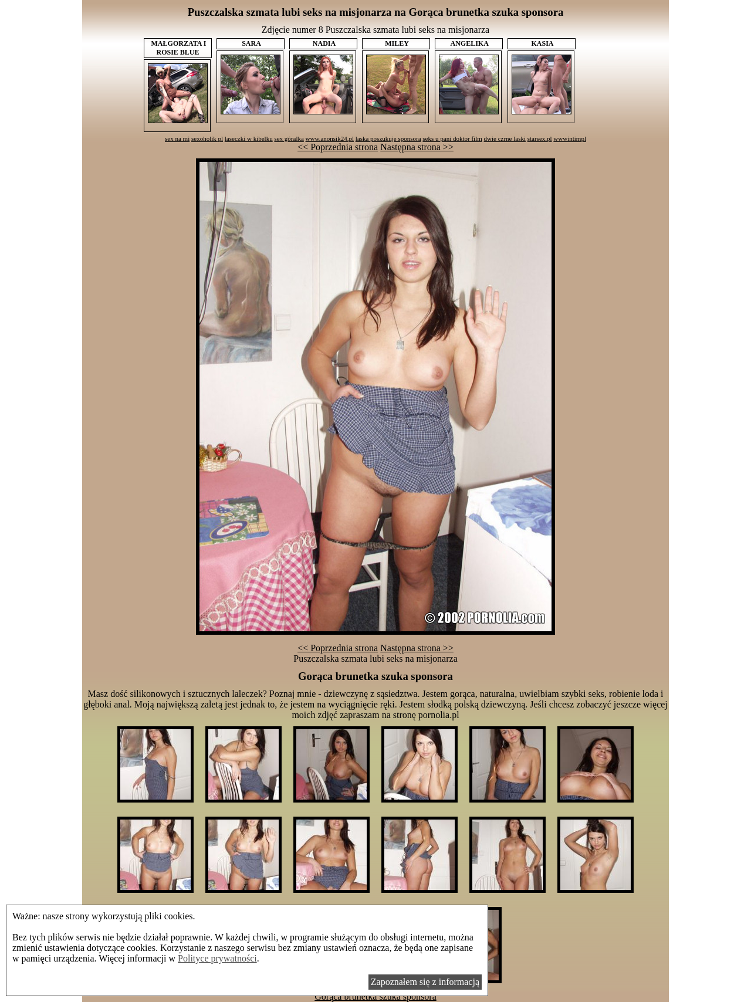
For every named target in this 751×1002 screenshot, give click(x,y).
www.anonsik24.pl (330, 138)
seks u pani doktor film (452, 138)
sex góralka (288, 138)
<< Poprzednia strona (337, 147)
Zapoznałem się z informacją (425, 982)
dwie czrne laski (505, 138)
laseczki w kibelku (249, 138)
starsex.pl (539, 138)
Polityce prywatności (217, 958)
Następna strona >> (417, 147)
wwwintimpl (569, 138)
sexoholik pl (207, 138)
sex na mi (177, 138)
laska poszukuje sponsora (388, 138)
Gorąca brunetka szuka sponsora (375, 996)
